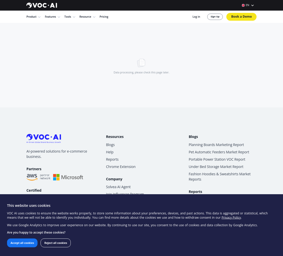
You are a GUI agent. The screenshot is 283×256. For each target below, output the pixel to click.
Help (127, 137)
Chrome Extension (137, 150)
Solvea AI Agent (135, 168)
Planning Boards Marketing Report (222, 130)
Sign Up (218, 14)
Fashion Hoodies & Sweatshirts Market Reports (226, 159)
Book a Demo (244, 15)
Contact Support (135, 188)
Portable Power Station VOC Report (223, 143)
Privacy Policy (172, 220)
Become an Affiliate (137, 182)
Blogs (127, 130)
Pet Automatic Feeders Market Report (225, 137)
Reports (129, 143)
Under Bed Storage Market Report (222, 150)
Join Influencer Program (141, 175)
